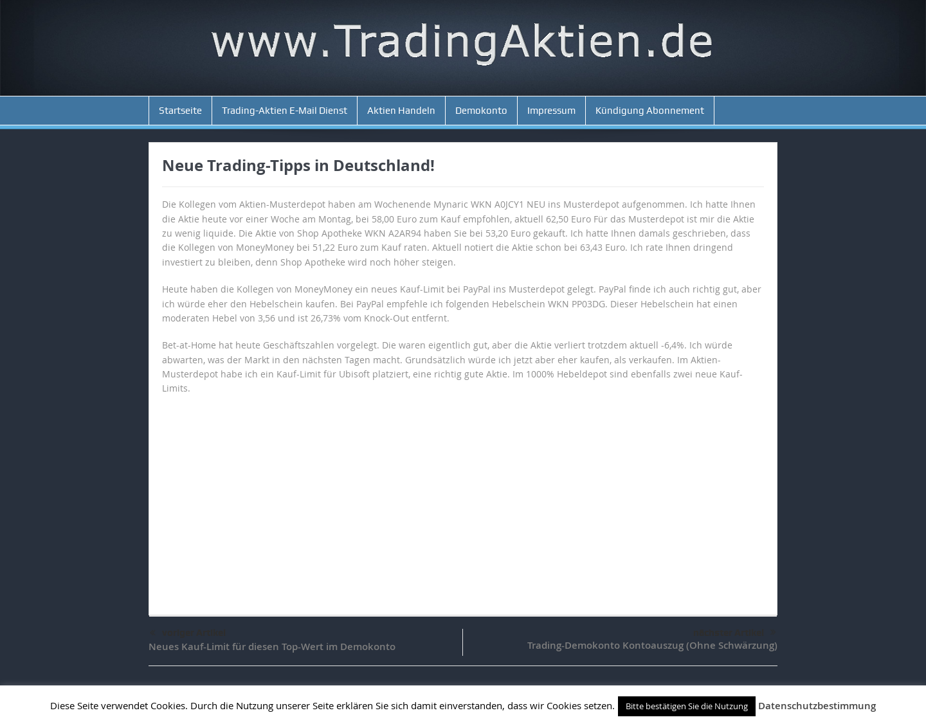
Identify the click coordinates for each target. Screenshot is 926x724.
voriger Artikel (188, 633)
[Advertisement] (463, 499)
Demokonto (481, 110)
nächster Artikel (734, 633)
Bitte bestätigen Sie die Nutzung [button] (687, 706)
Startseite (180, 110)
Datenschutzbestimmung (817, 705)
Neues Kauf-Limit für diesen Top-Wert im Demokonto (272, 646)
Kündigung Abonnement (649, 110)
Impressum (551, 110)
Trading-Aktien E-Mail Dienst (284, 110)
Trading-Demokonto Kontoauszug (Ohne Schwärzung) (652, 645)
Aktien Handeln (401, 110)
